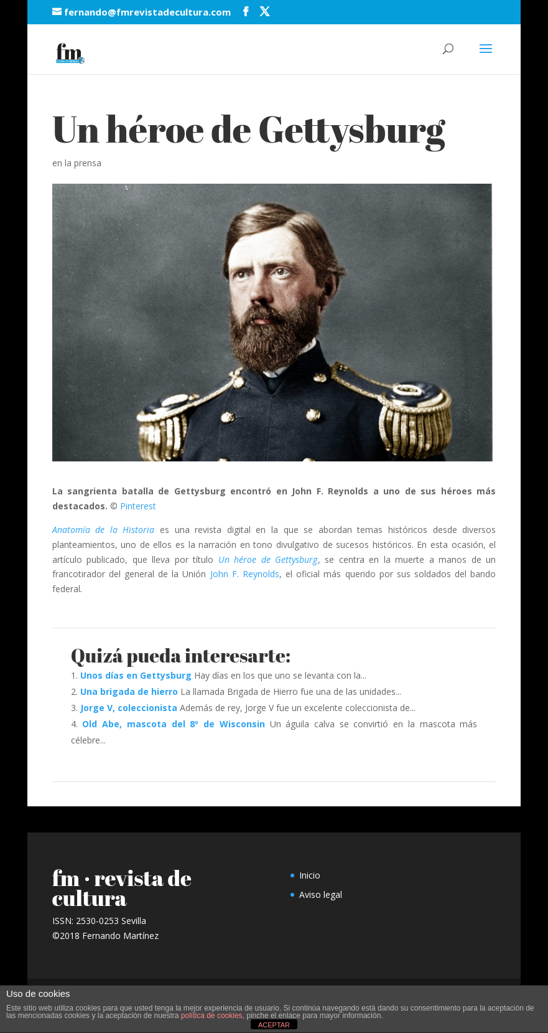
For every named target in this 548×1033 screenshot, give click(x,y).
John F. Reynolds (244, 574)
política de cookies (212, 1015)
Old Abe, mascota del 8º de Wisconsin (173, 724)
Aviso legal (320, 894)
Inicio (309, 875)
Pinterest (138, 506)
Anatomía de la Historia (103, 529)
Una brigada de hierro (129, 691)
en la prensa (76, 163)
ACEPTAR (274, 1025)
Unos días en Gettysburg (136, 675)
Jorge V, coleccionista (128, 708)
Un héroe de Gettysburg (268, 559)
